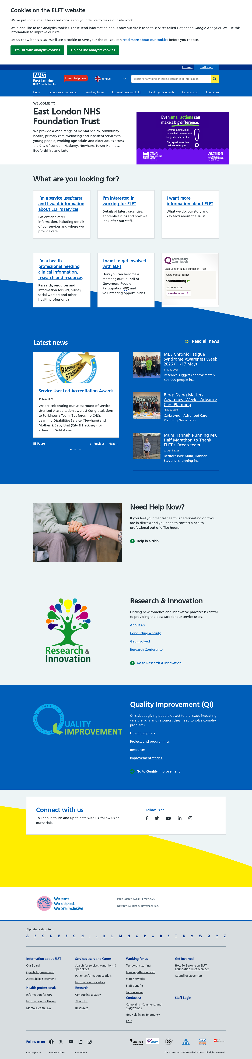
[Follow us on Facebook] (51, 1042)
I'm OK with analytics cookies (37, 50)
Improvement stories (146, 758)
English (103, 79)
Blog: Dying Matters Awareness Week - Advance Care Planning (190, 399)
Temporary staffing (138, 965)
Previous (98, 444)
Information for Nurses (41, 1001)
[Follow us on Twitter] (61, 1042)
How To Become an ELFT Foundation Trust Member (192, 967)
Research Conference (146, 650)
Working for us (95, 92)
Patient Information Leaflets (93, 975)
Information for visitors (90, 982)
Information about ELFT (126, 92)
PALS (129, 1021)
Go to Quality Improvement (158, 771)
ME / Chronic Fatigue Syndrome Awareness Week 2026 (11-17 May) (190, 359)
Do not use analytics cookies (93, 50)
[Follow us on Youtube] (70, 1042)
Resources (137, 750)
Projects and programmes (150, 741)
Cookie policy (33, 1052)
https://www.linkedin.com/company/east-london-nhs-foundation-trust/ (179, 818)
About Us (137, 625)
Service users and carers (63, 92)
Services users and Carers (93, 959)
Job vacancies (134, 992)
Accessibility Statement (41, 979)
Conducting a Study (145, 633)
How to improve (142, 733)
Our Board (33, 965)
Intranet (187, 67)
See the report (177, 293)
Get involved (190, 92)
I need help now (75, 78)
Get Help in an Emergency (143, 1014)
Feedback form (57, 1052)
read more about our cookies (145, 40)
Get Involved (140, 641)
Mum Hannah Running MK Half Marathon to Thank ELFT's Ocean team (190, 440)
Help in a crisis (147, 541)
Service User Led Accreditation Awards (76, 390)
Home (36, 92)
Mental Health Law (38, 1008)
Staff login (206, 67)
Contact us (212, 92)
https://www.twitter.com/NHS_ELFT (157, 818)
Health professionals (161, 92)
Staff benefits (134, 985)
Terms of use (80, 1052)
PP (126, 288)
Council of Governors (188, 975)
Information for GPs (39, 994)
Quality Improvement (40, 972)
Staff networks (135, 979)
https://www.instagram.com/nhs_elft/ (190, 818)
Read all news (205, 341)
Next (112, 444)
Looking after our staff (140, 972)
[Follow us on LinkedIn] (80, 1042)
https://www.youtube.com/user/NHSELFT (168, 818)
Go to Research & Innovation (159, 663)
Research (81, 988)
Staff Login (183, 998)
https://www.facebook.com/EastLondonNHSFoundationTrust (147, 818)
